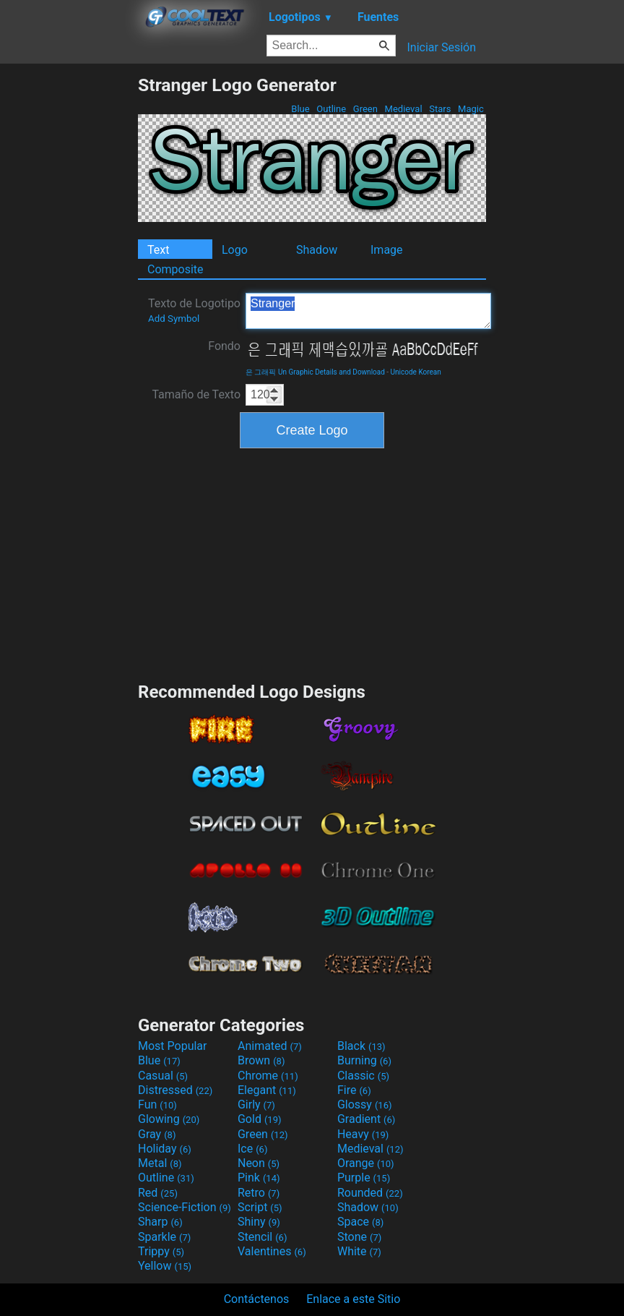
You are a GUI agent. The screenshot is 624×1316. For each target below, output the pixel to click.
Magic (471, 108)
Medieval (403, 108)
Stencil (262, 1237)
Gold (260, 1119)
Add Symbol (173, 318)
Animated (270, 1046)
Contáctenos (257, 1299)
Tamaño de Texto (196, 394)
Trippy (161, 1251)
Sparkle (164, 1237)
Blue (300, 108)
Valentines (272, 1251)
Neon (259, 1163)
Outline (331, 108)
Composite (175, 269)
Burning (364, 1060)
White (359, 1251)
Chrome (268, 1075)
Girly (256, 1104)
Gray (157, 1134)
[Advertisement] (68, 291)
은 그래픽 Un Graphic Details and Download (315, 372)
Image (386, 250)
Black (361, 1046)
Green (366, 108)
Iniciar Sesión (441, 47)
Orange (365, 1163)
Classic (363, 1075)
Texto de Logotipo (194, 310)
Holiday (164, 1148)
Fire (354, 1090)
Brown (261, 1060)
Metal (160, 1163)
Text (158, 250)
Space (360, 1222)
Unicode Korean (416, 372)
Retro (259, 1193)
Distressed (175, 1090)
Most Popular (172, 1046)
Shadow (316, 250)
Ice (252, 1148)
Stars (440, 108)
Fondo (224, 346)
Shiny (259, 1222)
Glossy (364, 1104)
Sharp (160, 1222)
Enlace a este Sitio (353, 1299)
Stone (359, 1237)
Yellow (164, 1266)
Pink (259, 1177)
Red (158, 1193)
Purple (363, 1177)
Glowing (168, 1119)
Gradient (366, 1119)
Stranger (368, 311)
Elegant (267, 1090)
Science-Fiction (184, 1207)
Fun (157, 1104)
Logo (235, 250)
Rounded (370, 1193)
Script (260, 1207)
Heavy (363, 1134)
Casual (163, 1075)
